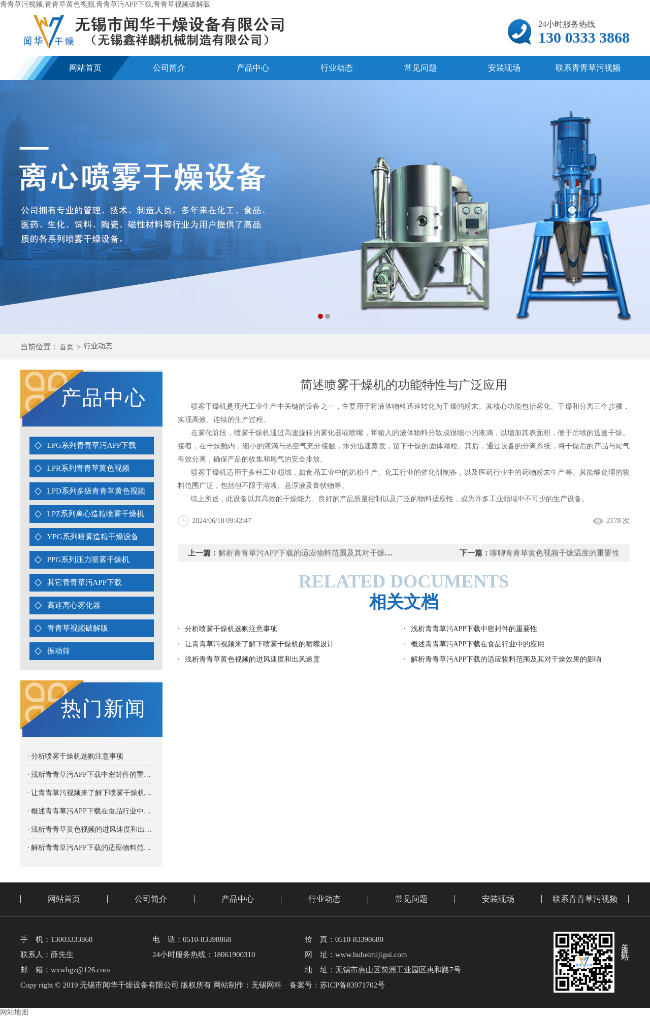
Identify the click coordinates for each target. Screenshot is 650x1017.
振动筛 (58, 651)
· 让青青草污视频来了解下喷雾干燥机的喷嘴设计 (91, 793)
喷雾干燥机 (252, 433)
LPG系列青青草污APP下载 (92, 445)
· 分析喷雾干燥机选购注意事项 (75, 756)
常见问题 (420, 67)
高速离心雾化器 (74, 605)
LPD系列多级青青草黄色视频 (96, 491)
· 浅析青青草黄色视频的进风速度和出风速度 (91, 829)
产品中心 (253, 67)
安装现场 (504, 67)
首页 (67, 347)
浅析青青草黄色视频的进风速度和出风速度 (252, 659)
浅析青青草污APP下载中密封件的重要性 (474, 629)
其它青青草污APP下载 (84, 582)
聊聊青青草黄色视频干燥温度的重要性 (555, 553)
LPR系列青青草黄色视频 (88, 468)
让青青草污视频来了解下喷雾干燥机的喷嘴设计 (259, 644)
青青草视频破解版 (77, 628)
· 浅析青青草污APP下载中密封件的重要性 (91, 774)
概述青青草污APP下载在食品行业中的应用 (478, 644)
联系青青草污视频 (588, 67)
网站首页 (85, 67)
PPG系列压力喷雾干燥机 (88, 559)
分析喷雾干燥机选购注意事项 (231, 629)
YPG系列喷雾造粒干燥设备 (93, 537)
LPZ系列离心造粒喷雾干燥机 (96, 514)
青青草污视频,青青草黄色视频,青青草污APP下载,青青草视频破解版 (105, 4)
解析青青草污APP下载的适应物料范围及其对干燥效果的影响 (320, 553)
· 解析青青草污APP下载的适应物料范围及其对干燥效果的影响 (91, 847)
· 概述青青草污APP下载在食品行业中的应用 (91, 811)
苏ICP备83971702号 (352, 985)
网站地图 (14, 1012)
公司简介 (169, 67)
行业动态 (336, 67)
